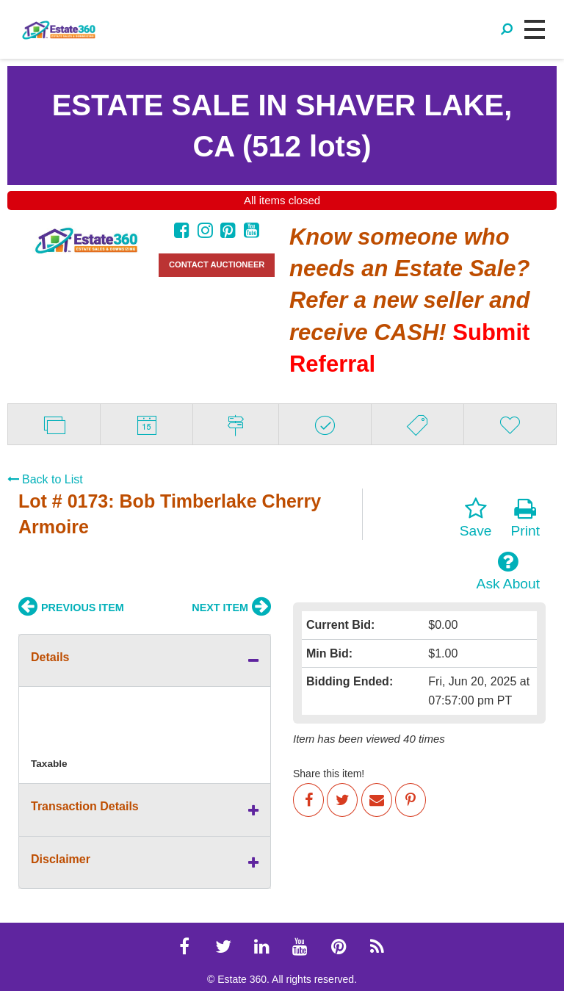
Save (476, 517)
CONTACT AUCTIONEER (217, 264)
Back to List (45, 479)
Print (525, 517)
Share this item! (328, 773)
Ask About (508, 570)
